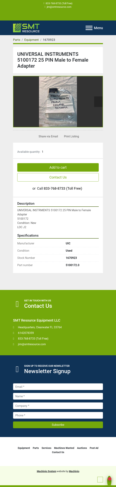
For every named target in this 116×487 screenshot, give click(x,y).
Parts (36, 448)
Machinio (74, 471)
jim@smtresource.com (59, 6)
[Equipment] (31, 39)
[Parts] (16, 39)
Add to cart (58, 167)
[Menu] (89, 28)
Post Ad (94, 448)
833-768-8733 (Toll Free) (59, 3)
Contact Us (58, 177)
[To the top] (100, 479)
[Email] (58, 386)
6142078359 (26, 333)
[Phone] (58, 415)
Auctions (82, 448)
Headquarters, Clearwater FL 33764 (40, 327)
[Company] (58, 405)
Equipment (24, 448)
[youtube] (58, 14)
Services (46, 448)
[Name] (58, 396)
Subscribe (58, 424)
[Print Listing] (70, 136)
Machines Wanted (64, 448)
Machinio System (46, 471)
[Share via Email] (47, 136)
